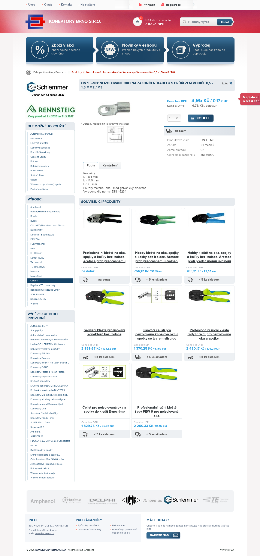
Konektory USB (38, 408)
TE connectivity (37, 267)
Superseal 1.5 (37, 427)
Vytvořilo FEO (227, 550)
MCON (33, 445)
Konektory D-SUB (39, 367)
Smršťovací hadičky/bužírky (44, 413)
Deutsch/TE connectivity (42, 234)
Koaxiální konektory (40, 152)
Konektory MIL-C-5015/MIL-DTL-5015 (49, 395)
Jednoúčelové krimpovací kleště (46, 464)
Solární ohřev (37, 175)
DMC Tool (35, 239)
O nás (48, 4)
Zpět (225, 83)
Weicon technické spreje (42, 473)
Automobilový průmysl (41, 133)
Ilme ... (33, 248)
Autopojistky (36, 330)
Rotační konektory (39, 166)
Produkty (77, 72)
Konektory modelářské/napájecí (46, 404)
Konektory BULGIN (40, 353)
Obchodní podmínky (89, 529)
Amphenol (35, 207)
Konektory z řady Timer (42, 418)
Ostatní (33, 280)
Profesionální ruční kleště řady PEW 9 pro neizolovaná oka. (157, 411)
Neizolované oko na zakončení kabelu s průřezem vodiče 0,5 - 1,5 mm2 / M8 (130, 72)
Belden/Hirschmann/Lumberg (45, 211)
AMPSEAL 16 (36, 436)
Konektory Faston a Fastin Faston (47, 372)
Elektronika (36, 138)
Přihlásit (149, 5)
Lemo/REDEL (37, 257)
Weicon (34, 303)
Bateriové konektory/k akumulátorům (49, 339)
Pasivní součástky (39, 189)
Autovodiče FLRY (39, 326)
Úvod (31, 4)
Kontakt (66, 4)
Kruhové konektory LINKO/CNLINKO (49, 385)
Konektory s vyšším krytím (43, 376)
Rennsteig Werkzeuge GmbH (45, 289)
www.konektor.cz (44, 533)
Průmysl (34, 161)
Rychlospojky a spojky (41, 450)
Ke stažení (88, 4)
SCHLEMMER (37, 294)
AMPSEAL (35, 431)
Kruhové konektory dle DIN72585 (47, 390)
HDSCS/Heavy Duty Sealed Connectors (50, 441)
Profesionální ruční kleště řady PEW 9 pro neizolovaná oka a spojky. (209, 334)
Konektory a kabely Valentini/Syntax (48, 399)
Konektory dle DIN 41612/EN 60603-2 (49, 362)
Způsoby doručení (88, 525)
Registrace (173, 5)
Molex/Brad (36, 276)
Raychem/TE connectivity (42, 285)
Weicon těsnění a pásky (42, 477)
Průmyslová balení (39, 468)
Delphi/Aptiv (36, 230)
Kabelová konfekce (40, 147)
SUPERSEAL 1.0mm (40, 422)
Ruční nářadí (36, 170)
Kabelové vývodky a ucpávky (45, 349)
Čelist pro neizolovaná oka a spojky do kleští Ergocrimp (104, 409)
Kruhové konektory (40, 381)
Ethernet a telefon (39, 143)
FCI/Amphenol (37, 244)
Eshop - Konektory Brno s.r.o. (50, 72)
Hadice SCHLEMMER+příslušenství (47, 344)
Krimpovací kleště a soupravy (45, 454)
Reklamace (118, 525)
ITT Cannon (36, 253)
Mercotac (35, 271)
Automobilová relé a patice (43, 335)
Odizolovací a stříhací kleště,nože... (48, 459)
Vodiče (33, 180)
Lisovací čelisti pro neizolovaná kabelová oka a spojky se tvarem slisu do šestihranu (156, 336)
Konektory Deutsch (40, 358)
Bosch (33, 216)
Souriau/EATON (38, 299)
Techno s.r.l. (36, 262)
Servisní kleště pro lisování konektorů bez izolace (104, 332)
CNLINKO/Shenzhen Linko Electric (47, 225)
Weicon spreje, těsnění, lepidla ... (47, 184)
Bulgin (33, 220)
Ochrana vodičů (38, 157)
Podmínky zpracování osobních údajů (124, 531)
